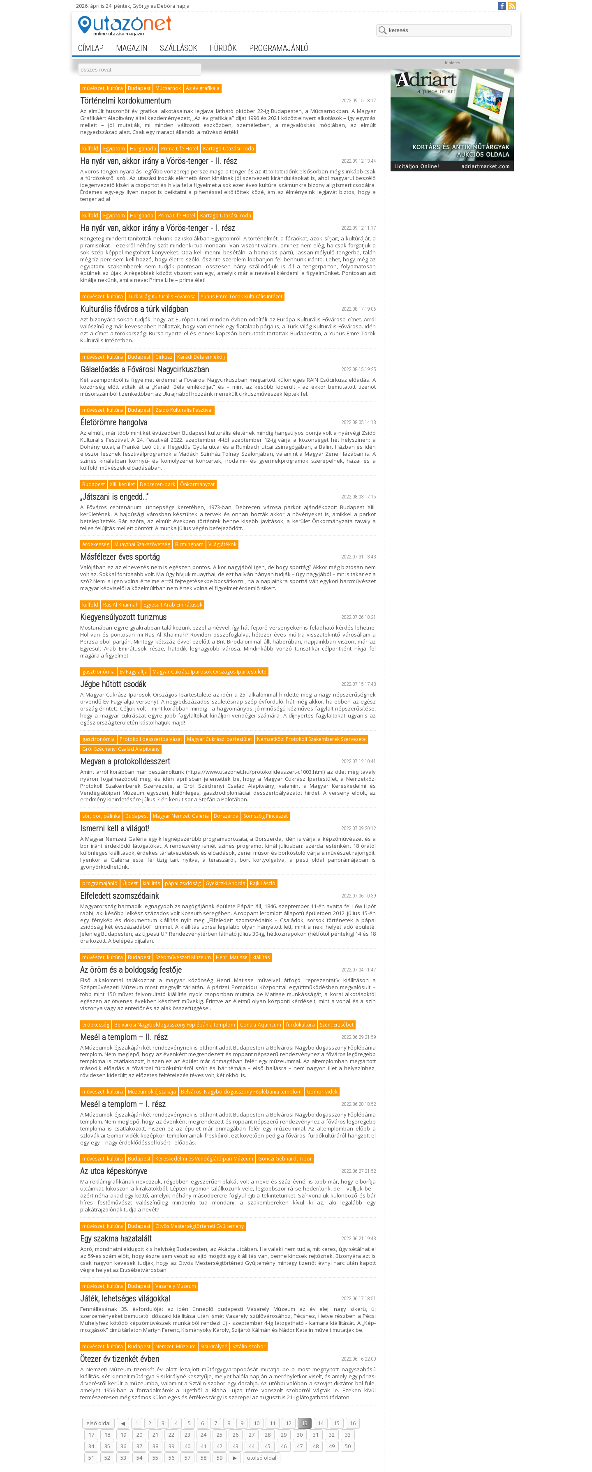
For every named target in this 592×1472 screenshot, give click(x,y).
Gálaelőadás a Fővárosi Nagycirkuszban (144, 369)
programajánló (278, 48)
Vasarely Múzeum (175, 1286)
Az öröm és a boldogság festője (131, 970)
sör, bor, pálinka (101, 815)
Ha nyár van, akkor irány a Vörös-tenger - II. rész (158, 161)
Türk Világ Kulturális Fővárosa (162, 296)
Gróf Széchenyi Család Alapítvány (121, 748)
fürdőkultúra (300, 1024)
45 (268, 1446)
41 (203, 1446)
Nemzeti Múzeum (175, 1346)
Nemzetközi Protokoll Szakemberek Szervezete (311, 739)
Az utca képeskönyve (113, 1171)
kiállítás (151, 883)
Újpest (130, 883)
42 (219, 1446)
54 (139, 1457)
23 (187, 1434)
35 (107, 1446)
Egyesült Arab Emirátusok (172, 604)
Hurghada (141, 215)
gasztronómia (98, 671)
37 (139, 1446)
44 (251, 1446)
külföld (90, 148)
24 (203, 1434)
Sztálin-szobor (249, 1346)
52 (107, 1457)
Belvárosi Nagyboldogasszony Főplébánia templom (174, 1024)
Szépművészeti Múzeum (183, 957)
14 (321, 1423)
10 (256, 1423)
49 (332, 1446)
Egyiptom (114, 148)
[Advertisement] (452, 226)
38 (155, 1446)
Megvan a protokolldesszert (125, 761)
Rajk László (262, 883)
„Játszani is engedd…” (114, 497)
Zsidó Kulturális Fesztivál (184, 409)
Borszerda (226, 815)
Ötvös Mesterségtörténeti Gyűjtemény (199, 1226)
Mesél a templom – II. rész (124, 1037)
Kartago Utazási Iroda (228, 148)
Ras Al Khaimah (121, 604)
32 (332, 1434)
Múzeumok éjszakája (152, 1091)
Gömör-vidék (322, 1091)
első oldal (98, 1423)
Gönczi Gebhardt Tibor (285, 1158)
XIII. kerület (122, 484)
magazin (132, 48)
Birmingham (189, 544)
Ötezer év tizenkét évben (119, 1359)
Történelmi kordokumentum (125, 101)
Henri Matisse (231, 957)
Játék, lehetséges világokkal (125, 1299)
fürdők (223, 48)
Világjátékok (222, 544)
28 (268, 1434)
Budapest (139, 88)
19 (123, 1434)
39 (171, 1446)
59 (219, 1457)
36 (123, 1446)
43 (235, 1446)
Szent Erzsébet (337, 1024)
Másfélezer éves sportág (120, 557)
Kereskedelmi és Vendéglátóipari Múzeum (204, 1158)
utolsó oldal (261, 1457)
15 (337, 1423)
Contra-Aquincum (260, 1024)
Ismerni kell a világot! (114, 828)
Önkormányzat (197, 484)
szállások (178, 48)
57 (187, 1457)
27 (251, 1434)
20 (139, 1434)
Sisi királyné (214, 1346)
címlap (91, 48)
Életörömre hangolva (113, 422)
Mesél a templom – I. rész (123, 1104)
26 (235, 1434)
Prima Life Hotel (179, 148)
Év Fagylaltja (134, 671)
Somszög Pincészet (265, 815)
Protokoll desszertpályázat (151, 739)
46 (284, 1446)
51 (91, 1457)
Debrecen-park (157, 484)
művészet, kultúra (102, 88)
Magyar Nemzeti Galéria (181, 815)
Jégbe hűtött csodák (113, 684)
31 (316, 1434)
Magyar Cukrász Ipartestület (219, 739)
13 (305, 1423)
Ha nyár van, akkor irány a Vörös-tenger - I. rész (157, 228)
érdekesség (95, 544)
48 (316, 1446)
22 (171, 1434)
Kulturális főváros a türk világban (134, 309)
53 (123, 1457)
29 (284, 1434)
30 (300, 1434)
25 (219, 1434)
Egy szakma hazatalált (116, 1239)
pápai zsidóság (183, 883)
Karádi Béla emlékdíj (201, 356)
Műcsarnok (168, 88)
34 (91, 1446)
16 (353, 1423)
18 (107, 1434)
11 (272, 1423)
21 (155, 1434)
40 (187, 1446)
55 (155, 1457)
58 (203, 1457)
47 (300, 1446)
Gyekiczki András (225, 883)
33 (348, 1434)
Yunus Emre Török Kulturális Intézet (241, 296)
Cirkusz (163, 356)
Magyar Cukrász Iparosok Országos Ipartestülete (209, 671)
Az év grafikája (203, 88)
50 (348, 1446)
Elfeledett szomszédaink (119, 896)
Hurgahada (143, 148)
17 (91, 1434)
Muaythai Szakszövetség (142, 544)
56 (171, 1457)
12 (288, 1423)
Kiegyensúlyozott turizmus (123, 617)
